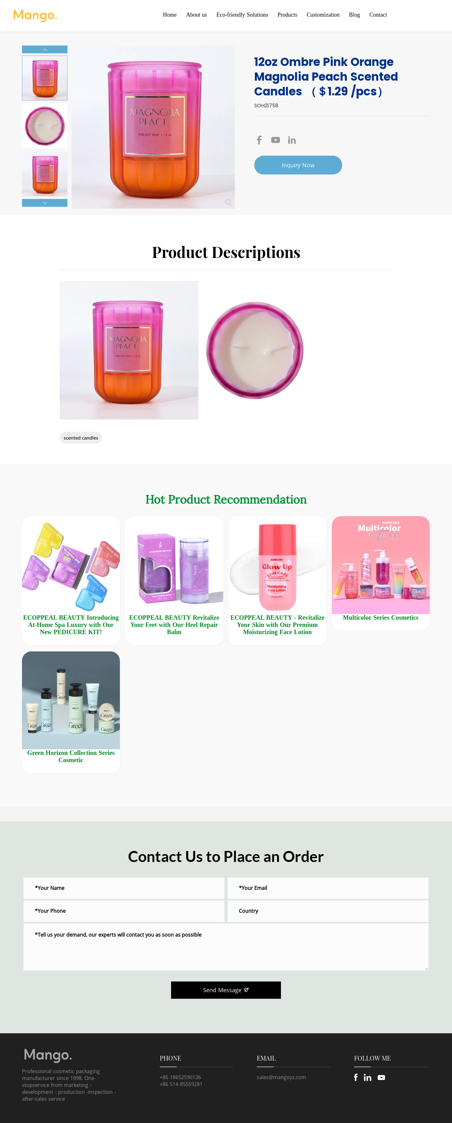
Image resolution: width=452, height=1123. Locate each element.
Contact (378, 15)
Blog (354, 15)
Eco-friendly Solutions (242, 15)
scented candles (81, 438)
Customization (323, 15)
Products (287, 15)
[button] (44, 49)
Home (170, 15)
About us (196, 15)
